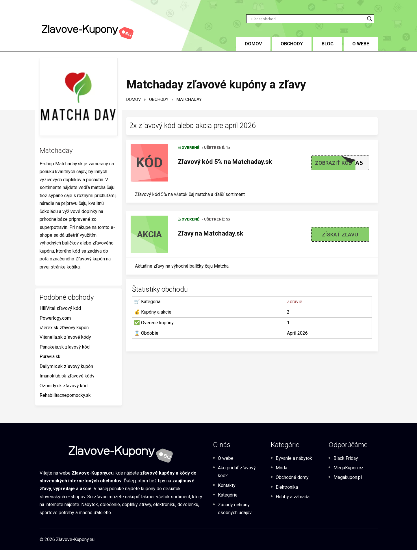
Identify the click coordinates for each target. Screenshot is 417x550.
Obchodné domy (292, 477)
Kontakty (227, 485)
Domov (133, 99)
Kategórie (228, 495)
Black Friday (345, 458)
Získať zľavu (340, 235)
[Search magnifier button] (370, 19)
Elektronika (287, 487)
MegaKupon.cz (348, 468)
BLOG (327, 44)
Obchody (292, 44)
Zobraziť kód (333, 163)
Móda (281, 468)
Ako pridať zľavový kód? (237, 471)
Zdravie (294, 301)
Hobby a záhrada (292, 496)
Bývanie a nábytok (294, 458)
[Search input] (307, 19)
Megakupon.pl (347, 477)
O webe (360, 44)
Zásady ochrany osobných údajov (235, 508)
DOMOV (253, 44)
